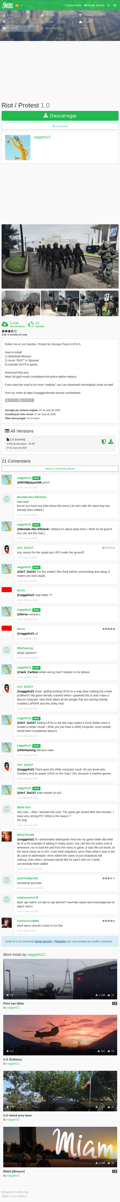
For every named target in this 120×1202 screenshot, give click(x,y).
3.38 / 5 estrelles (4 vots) (14, 335)
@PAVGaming (26, 750)
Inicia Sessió (43, 941)
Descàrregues (17, 326)
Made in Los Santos (14, 1196)
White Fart (24, 807)
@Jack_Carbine (27, 672)
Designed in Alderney (15, 1192)
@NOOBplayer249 (29, 482)
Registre (60, 941)
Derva (21, 590)
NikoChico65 (25, 834)
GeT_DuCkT (25, 547)
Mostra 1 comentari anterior (60, 468)
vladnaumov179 (27, 897)
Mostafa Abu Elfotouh (31, 497)
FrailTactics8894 (28, 921)
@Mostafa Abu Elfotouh (33, 529)
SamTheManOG (27, 878)
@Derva (22, 614)
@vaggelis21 (25, 595)
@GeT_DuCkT (26, 571)
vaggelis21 (42, 137)
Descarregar (60, 115)
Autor (36, 478)
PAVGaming (25, 648)
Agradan (40, 326)
